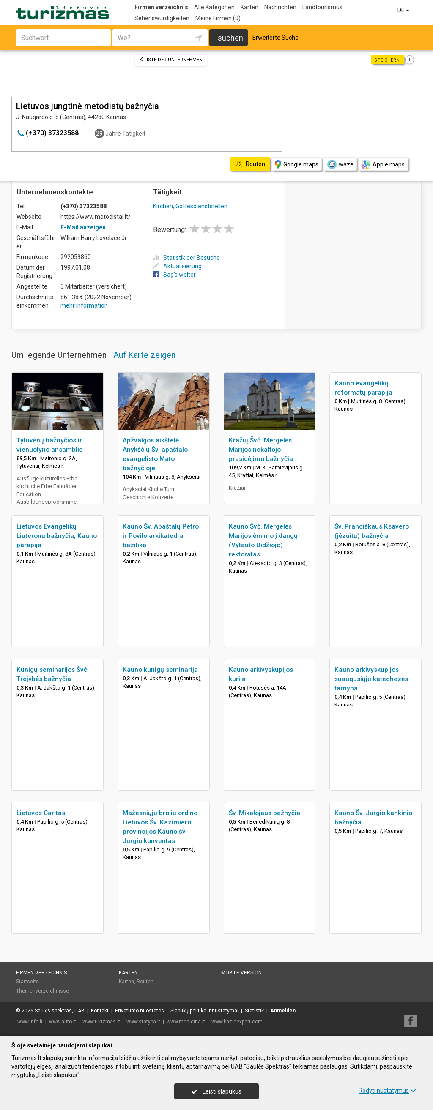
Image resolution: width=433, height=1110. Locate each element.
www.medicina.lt (186, 1022)
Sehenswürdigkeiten (161, 18)
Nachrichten (280, 7)
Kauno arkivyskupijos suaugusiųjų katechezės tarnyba (371, 679)
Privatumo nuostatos (139, 1011)
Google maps (296, 164)
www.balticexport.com (237, 1022)
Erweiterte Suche (275, 37)
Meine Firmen (218, 18)
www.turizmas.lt (101, 1022)
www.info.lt (30, 1022)
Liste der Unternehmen (171, 60)
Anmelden (283, 1011)
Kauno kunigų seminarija (160, 670)
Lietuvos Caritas (40, 813)
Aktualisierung (177, 266)
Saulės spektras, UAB (60, 1011)
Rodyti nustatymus (387, 1090)
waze (340, 164)
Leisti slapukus (216, 1091)
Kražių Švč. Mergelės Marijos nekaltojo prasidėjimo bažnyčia (261, 449)
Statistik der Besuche (186, 257)
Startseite (27, 982)
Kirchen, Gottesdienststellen (190, 206)
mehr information (84, 305)
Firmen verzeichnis (161, 7)
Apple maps (383, 164)
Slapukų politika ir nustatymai (204, 1011)
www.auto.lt (62, 1022)
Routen (145, 982)
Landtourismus (322, 7)
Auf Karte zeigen (144, 355)
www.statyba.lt (143, 1022)
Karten (249, 7)
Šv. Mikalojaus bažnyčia (264, 813)
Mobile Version (241, 973)
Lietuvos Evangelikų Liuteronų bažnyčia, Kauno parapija (56, 536)
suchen (230, 37)
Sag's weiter (174, 274)
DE (404, 10)
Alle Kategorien (214, 7)
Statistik (254, 1011)
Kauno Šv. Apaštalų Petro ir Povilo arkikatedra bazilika (161, 536)
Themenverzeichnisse (42, 991)
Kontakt (100, 1011)
